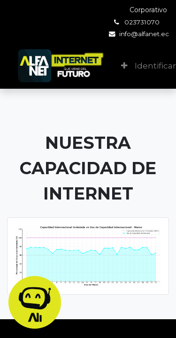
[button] (124, 66)
